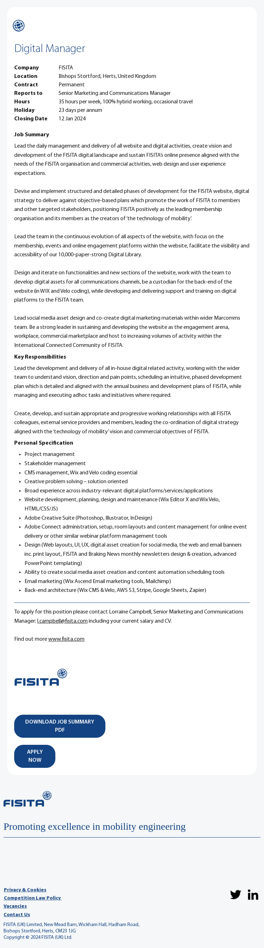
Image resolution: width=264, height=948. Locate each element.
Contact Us (17, 915)
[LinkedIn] (253, 894)
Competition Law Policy (33, 898)
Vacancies (15, 906)
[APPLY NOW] (34, 756)
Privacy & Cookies (25, 890)
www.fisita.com (66, 639)
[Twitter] (235, 894)
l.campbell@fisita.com (62, 621)
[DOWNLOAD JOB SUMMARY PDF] (59, 726)
